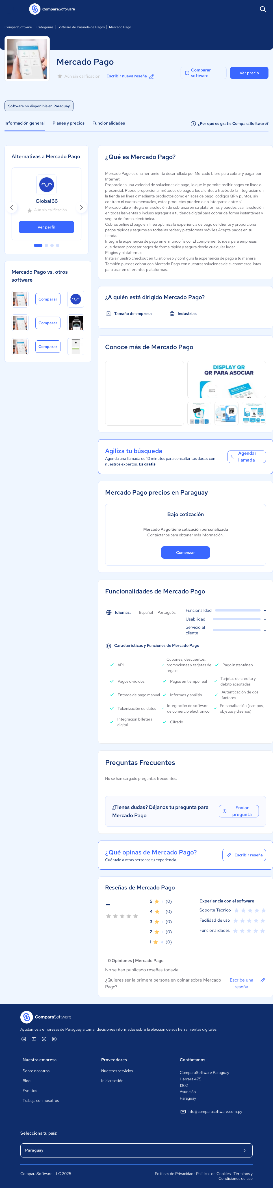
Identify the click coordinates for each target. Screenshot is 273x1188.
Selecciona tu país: (38, 1133)
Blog (27, 1080)
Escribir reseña (244, 855)
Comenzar (185, 552)
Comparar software (197, 73)
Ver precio (249, 72)
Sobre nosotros (36, 1070)
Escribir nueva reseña (131, 76)
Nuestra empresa (40, 1060)
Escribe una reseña (248, 983)
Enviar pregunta (237, 811)
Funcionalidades (108, 123)
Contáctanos (192, 1060)
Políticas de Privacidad (174, 1173)
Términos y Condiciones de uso (235, 1176)
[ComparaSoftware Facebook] (44, 1038)
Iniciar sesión (112, 1080)
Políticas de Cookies (213, 1173)
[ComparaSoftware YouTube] (34, 1038)
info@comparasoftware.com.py (211, 1111)
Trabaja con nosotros (41, 1100)
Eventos (30, 1090)
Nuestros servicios (117, 1070)
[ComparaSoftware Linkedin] (23, 1038)
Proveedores (114, 1060)
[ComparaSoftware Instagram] (54, 1038)
